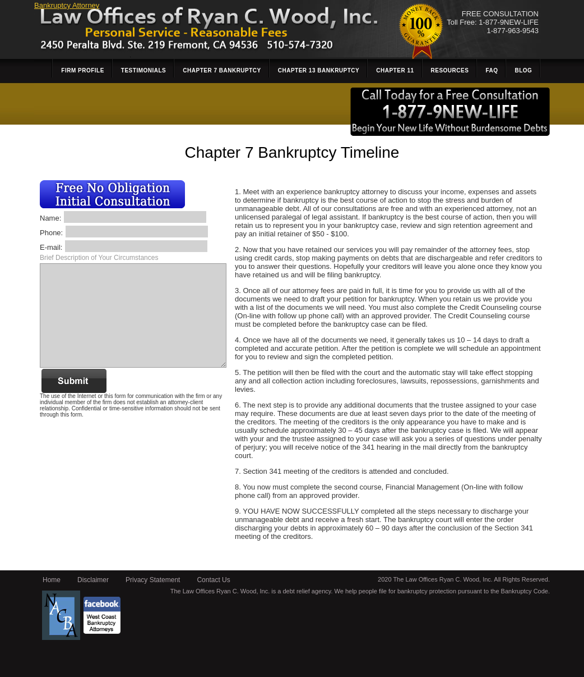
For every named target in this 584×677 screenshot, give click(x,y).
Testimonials (143, 70)
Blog (523, 70)
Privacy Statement (153, 580)
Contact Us (213, 580)
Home (52, 580)
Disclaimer (93, 580)
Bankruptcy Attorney (66, 5)
